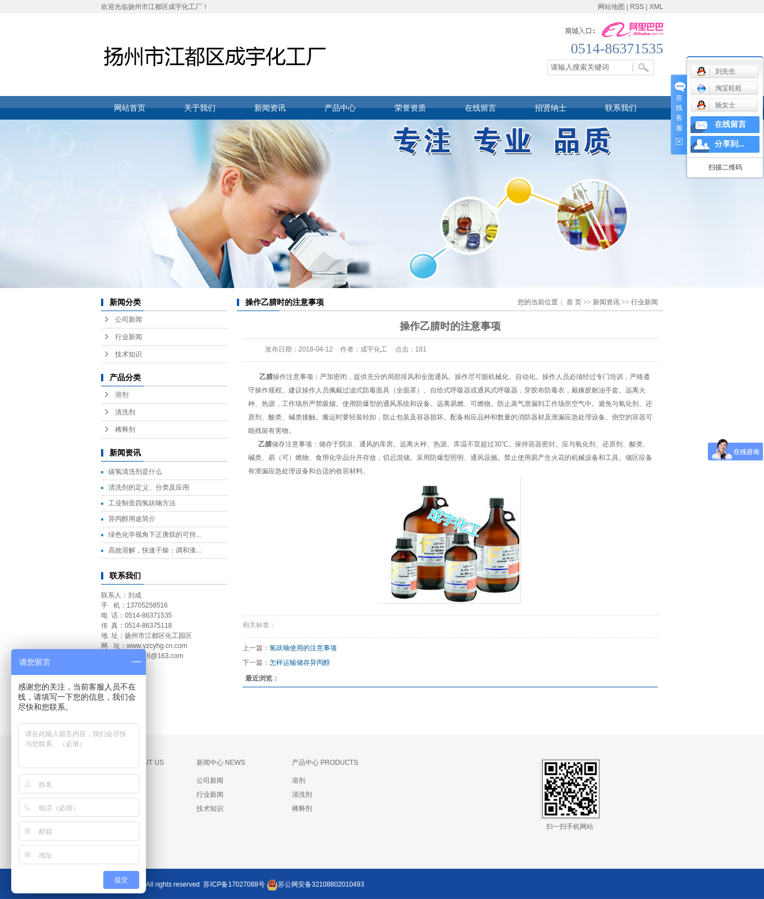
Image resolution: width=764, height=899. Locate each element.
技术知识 (128, 354)
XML (656, 7)
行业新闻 (128, 337)
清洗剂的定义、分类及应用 (148, 487)
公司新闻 (128, 319)
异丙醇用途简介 (131, 519)
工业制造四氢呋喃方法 (142, 503)
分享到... (729, 144)
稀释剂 (125, 429)
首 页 (574, 302)
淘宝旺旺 (719, 88)
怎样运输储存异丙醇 (299, 663)
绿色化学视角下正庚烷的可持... (155, 535)
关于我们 (200, 107)
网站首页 (129, 107)
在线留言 (480, 107)
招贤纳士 (550, 107)
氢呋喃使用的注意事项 (303, 648)
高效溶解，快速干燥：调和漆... (155, 550)
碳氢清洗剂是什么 (135, 472)
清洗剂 (125, 412)
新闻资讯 (270, 107)
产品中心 (340, 107)
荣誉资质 (410, 107)
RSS (637, 7)
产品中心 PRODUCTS (325, 762)
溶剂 (122, 395)
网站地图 (611, 7)
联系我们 (621, 107)
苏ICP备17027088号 (233, 884)
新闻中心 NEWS (220, 762)
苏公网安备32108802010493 (321, 884)
